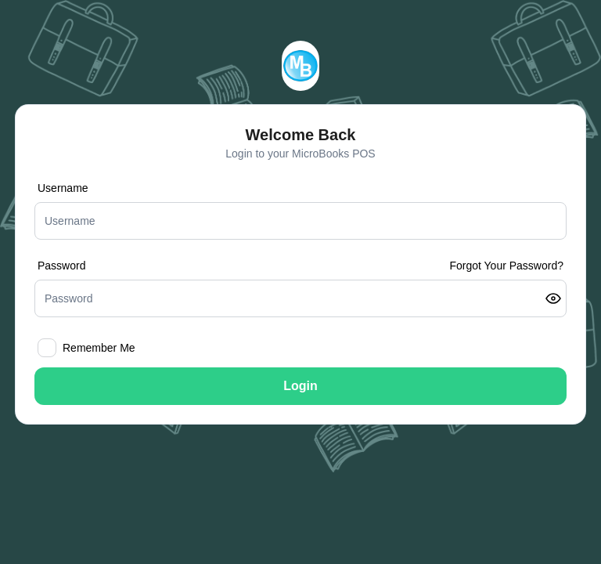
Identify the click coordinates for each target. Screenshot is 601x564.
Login (300, 385)
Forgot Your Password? (506, 265)
